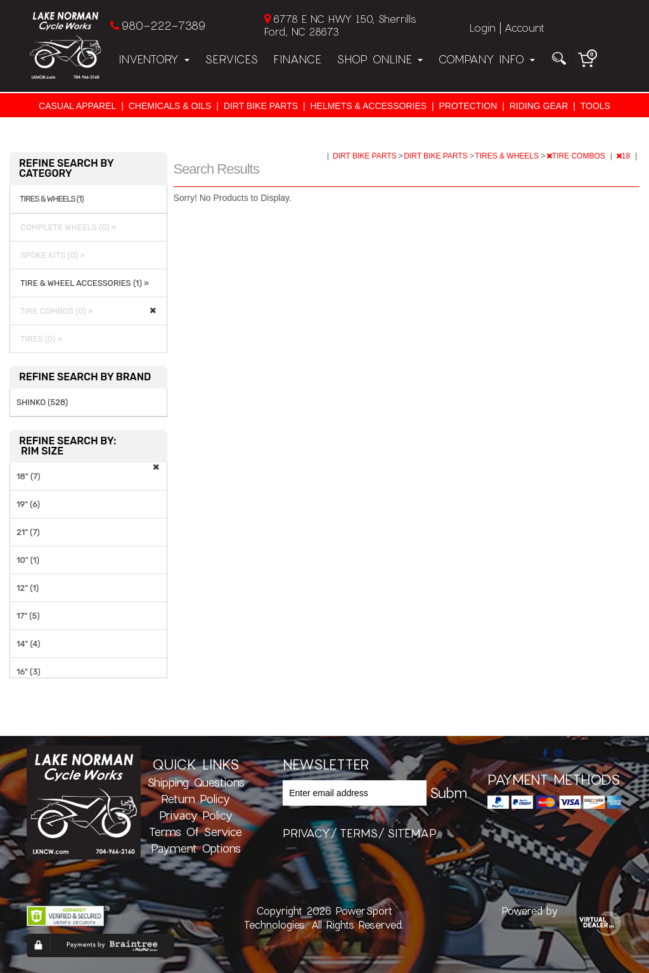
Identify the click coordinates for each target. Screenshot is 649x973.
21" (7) (28, 532)
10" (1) (27, 560)
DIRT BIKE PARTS (261, 106)
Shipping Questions (196, 782)
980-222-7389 (163, 25)
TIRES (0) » (39, 339)
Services (231, 59)
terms (359, 833)
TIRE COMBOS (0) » (54, 311)
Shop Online (380, 59)
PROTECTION (468, 106)
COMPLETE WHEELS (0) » (66, 227)
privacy (306, 833)
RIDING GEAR (539, 106)
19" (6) (28, 504)
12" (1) (27, 588)
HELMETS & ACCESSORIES (368, 106)
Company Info (486, 59)
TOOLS (595, 106)
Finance (297, 59)
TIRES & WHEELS (508, 155)
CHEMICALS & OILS (170, 106)
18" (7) (28, 476)
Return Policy (195, 799)
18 (624, 155)
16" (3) (28, 671)
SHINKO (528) (42, 402)
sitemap (412, 833)
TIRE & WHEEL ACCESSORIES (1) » (82, 283)
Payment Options (196, 848)
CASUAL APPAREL (77, 106)
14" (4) (28, 643)
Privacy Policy (196, 815)
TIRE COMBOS (576, 155)
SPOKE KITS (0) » (50, 255)
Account (524, 28)
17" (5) (28, 616)
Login (483, 28)
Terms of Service (195, 832)
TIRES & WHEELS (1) (52, 199)
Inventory (154, 59)
